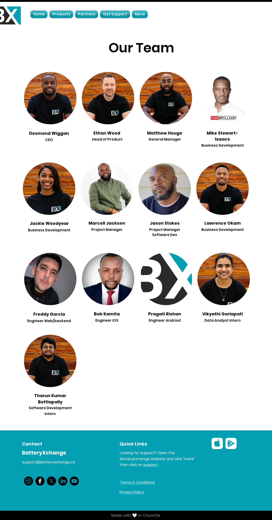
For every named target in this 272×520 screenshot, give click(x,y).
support (150, 464)
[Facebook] (40, 481)
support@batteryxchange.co (48, 462)
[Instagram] (28, 481)
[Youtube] (74, 481)
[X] (51, 481)
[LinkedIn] (62, 481)
